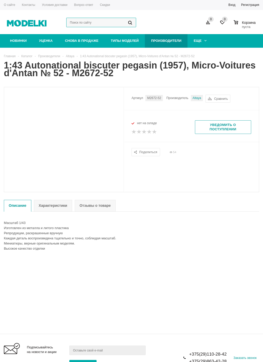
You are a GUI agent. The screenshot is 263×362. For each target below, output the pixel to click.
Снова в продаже (81, 41)
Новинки (18, 41)
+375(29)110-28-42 (208, 354)
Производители (166, 41)
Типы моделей (125, 41)
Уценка (46, 41)
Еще (200, 41)
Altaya (197, 98)
